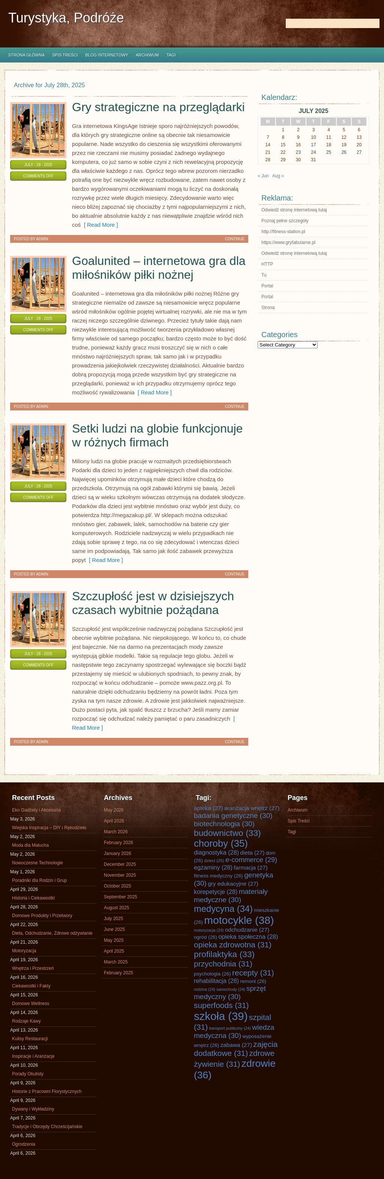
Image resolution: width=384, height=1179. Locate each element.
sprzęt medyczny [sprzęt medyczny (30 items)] (230, 992)
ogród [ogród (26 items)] (205, 937)
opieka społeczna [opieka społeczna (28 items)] (248, 936)
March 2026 (116, 831)
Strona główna (26, 55)
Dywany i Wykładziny (33, 1109)
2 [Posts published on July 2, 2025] (298, 129)
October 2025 (117, 886)
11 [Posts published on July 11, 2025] (328, 137)
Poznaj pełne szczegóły (284, 220)
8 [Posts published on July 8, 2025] (283, 137)
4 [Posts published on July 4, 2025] (328, 129)
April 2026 (114, 821)
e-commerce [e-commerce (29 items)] (251, 860)
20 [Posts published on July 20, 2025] (359, 144)
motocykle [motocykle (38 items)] (239, 920)
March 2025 (116, 962)
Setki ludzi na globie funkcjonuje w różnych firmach (157, 435)
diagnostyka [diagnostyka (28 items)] (216, 852)
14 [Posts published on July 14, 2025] (268, 144)
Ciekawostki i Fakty (31, 986)
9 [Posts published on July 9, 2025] (298, 137)
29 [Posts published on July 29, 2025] (282, 159)
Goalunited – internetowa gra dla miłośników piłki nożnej (159, 267)
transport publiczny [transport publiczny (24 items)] (230, 1028)
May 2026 (114, 810)
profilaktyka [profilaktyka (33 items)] (224, 954)
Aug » (278, 175)
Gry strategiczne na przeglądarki (158, 107)
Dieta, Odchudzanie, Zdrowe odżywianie (52, 933)
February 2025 (118, 972)
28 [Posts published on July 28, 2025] (268, 159)
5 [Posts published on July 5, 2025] (344, 129)
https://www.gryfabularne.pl (288, 242)
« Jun (263, 175)
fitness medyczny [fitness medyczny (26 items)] (218, 876)
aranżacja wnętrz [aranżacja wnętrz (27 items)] (251, 808)
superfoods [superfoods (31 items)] (221, 1005)
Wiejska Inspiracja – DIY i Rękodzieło (49, 827)
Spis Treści (65, 55)
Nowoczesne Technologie (37, 862)
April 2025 (114, 951)
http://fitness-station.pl (283, 231)
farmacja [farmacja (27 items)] (250, 867)
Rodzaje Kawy (26, 1021)
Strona (267, 307)
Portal (267, 285)
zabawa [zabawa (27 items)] (236, 1045)
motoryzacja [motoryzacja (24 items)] (209, 930)
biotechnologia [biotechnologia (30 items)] (224, 824)
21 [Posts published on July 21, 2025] (268, 152)
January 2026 (117, 853)
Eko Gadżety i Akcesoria (36, 810)
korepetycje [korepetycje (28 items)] (216, 891)
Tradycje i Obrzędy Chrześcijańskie (47, 1126)
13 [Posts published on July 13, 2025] (359, 137)
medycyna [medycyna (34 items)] (223, 909)
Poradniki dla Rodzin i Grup (39, 880)
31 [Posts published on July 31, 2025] (313, 159)
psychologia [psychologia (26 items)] (212, 974)
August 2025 (116, 907)
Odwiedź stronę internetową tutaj (294, 210)
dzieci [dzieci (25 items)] (214, 860)
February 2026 (118, 842)
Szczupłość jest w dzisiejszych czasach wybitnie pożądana (153, 603)
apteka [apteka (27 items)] (208, 808)
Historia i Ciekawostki (33, 898)
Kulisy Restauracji (30, 1038)
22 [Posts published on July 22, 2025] (282, 152)
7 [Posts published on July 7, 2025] (268, 137)
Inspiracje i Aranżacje (33, 1056)
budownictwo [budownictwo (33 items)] (227, 833)
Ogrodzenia (23, 1144)
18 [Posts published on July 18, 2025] (328, 144)
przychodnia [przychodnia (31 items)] (223, 963)
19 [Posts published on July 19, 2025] (343, 144)
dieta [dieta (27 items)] (252, 852)
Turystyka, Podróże (66, 17)
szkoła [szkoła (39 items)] (221, 1016)
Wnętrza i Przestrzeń (33, 968)
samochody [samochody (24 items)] (230, 989)
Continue (234, 239)
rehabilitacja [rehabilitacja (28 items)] (216, 980)
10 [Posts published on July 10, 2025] (313, 137)
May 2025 (114, 940)
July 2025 (113, 918)
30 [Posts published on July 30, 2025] (298, 159)
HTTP (267, 264)
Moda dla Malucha (30, 845)
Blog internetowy (106, 55)
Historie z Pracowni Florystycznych (46, 1091)
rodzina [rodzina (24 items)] (204, 989)
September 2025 (120, 896)
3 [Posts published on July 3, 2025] (313, 129)
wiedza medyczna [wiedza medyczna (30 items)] (234, 1031)
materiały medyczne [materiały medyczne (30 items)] (231, 896)
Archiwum (147, 55)
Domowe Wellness (30, 1003)
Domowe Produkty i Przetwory (42, 915)
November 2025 (120, 875)
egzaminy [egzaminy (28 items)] (213, 867)
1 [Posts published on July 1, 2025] (283, 129)
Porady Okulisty (28, 1073)
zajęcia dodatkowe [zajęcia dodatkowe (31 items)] (236, 1048)
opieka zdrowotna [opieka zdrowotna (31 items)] (233, 944)
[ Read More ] (99, 225)
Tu (264, 275)
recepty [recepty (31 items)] (253, 972)
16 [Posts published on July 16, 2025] (298, 144)
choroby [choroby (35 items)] (221, 843)
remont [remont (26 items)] (253, 981)
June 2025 (114, 929)
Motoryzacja (24, 950)
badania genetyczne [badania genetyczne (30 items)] (233, 815)
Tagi (171, 55)
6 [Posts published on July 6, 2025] (359, 129)
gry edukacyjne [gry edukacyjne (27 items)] (233, 883)
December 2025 (120, 864)
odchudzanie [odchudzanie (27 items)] (247, 929)
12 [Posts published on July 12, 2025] (343, 137)
